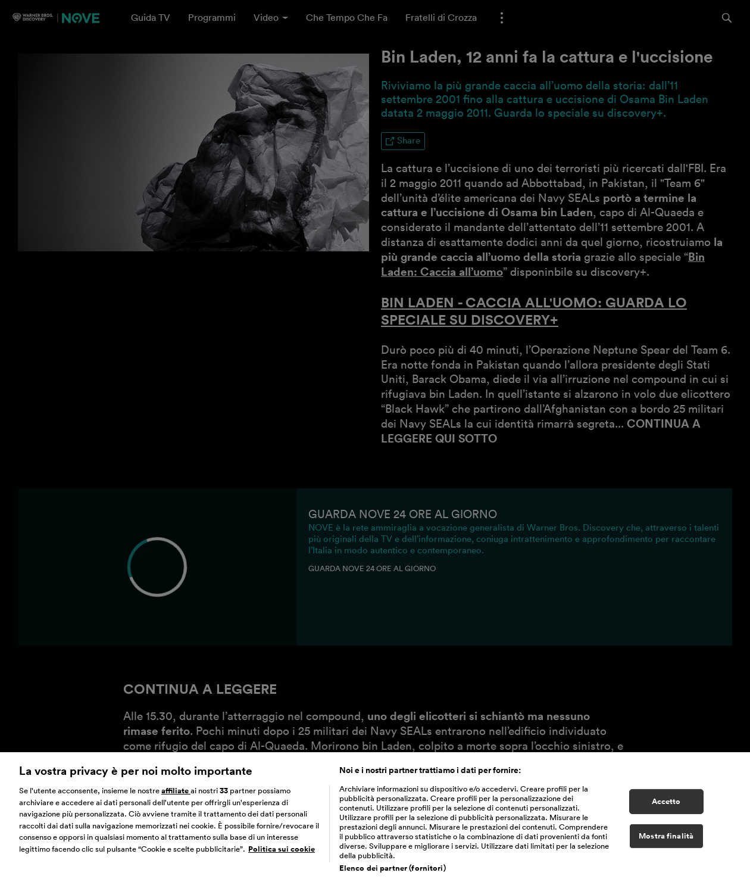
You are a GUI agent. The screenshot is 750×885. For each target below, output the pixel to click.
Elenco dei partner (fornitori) (392, 875)
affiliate (175, 798)
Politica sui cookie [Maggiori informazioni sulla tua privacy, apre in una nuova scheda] (281, 856)
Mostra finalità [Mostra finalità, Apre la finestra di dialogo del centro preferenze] (666, 843)
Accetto (666, 808)
